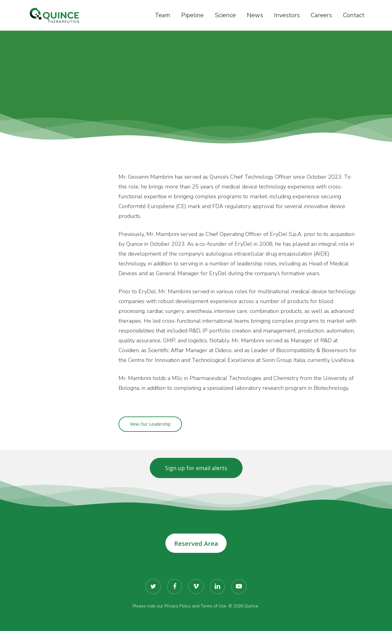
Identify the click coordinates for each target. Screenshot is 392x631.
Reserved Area (196, 543)
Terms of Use (213, 606)
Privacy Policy (177, 606)
